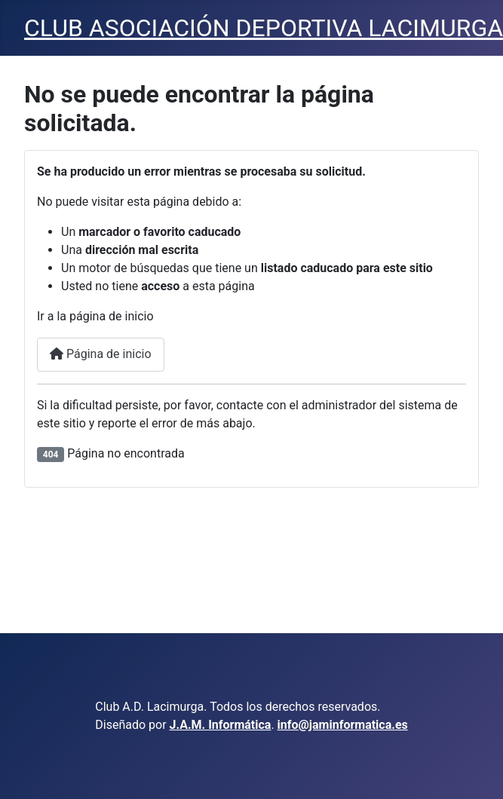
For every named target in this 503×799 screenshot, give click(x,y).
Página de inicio (101, 354)
